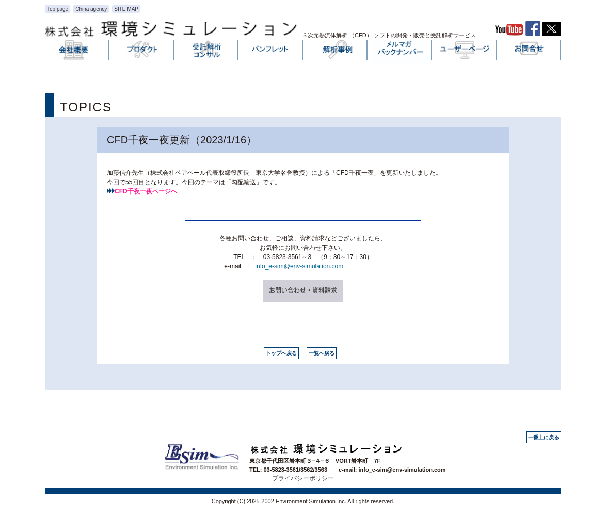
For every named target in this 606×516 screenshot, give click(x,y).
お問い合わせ (529, 52)
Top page (57, 9)
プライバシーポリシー (303, 478)
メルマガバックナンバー (400, 52)
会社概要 (77, 52)
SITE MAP (126, 9)
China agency (91, 9)
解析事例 (335, 52)
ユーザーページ (464, 52)
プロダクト (142, 52)
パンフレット (271, 52)
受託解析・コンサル (206, 52)
